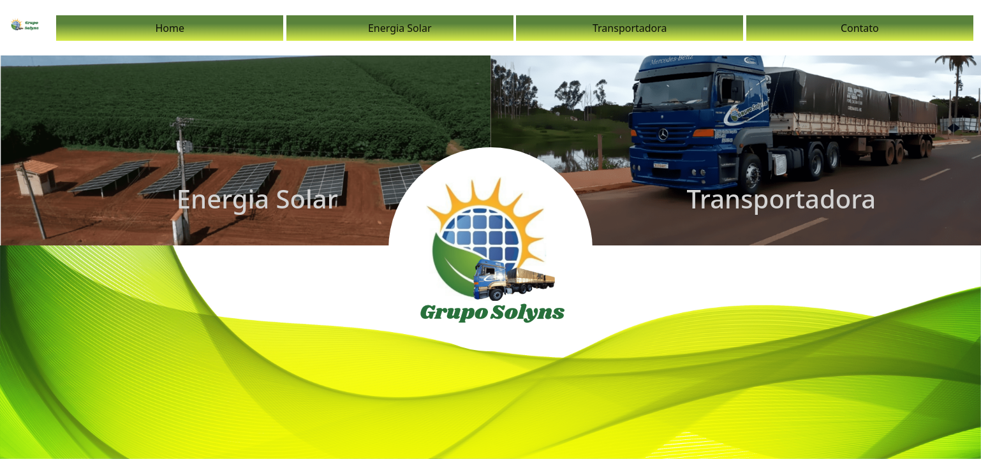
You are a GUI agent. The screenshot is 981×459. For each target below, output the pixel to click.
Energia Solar (400, 28)
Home (169, 28)
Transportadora (630, 28)
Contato (860, 28)
